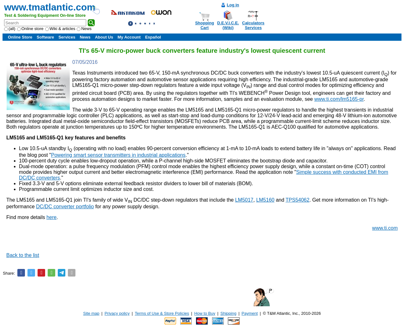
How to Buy (204, 313)
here (51, 217)
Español (153, 37)
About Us (104, 37)
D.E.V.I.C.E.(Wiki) (228, 25)
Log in (233, 5)
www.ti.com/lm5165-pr (339, 99)
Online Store (20, 37)
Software (45, 37)
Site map (91, 313)
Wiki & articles (60, 28)
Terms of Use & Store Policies (162, 313)
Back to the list (22, 255)
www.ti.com (385, 228)
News (84, 28)
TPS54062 (298, 200)
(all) (9, 28)
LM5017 (244, 200)
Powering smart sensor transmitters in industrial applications (118, 155)
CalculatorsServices (253, 25)
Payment (249, 313)
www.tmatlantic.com (49, 7)
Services (66, 37)
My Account (128, 37)
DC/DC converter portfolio (65, 206)
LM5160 (265, 200)
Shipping (228, 313)
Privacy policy (116, 313)
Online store (30, 28)
